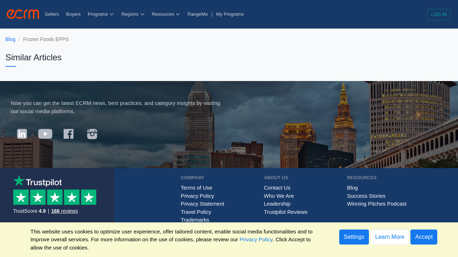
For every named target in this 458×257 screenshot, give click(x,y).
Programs (101, 14)
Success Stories (366, 196)
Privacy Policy (197, 196)
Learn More (389, 237)
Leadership (277, 204)
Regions (133, 14)
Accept (424, 237)
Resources (166, 14)
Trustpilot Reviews (285, 212)
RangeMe (197, 14)
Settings (354, 237)
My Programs (230, 14)
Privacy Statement (202, 204)
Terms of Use (196, 188)
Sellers (52, 14)
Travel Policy (196, 212)
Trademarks (195, 220)
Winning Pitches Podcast (376, 204)
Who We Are (279, 196)
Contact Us (277, 188)
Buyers (73, 14)
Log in (439, 14)
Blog (10, 39)
